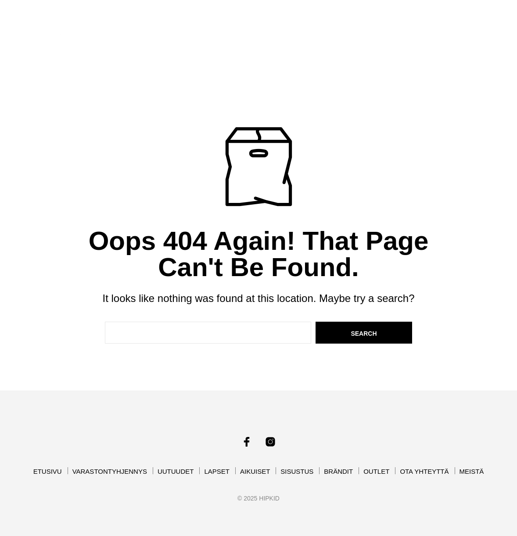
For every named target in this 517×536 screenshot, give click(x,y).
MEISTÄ (415, 34)
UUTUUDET (263, 23)
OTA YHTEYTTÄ (361, 34)
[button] (461, 22)
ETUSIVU (121, 23)
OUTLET (308, 34)
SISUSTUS (410, 23)
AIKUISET (357, 23)
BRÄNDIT (260, 34)
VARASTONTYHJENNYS (190, 23)
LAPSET (309, 23)
